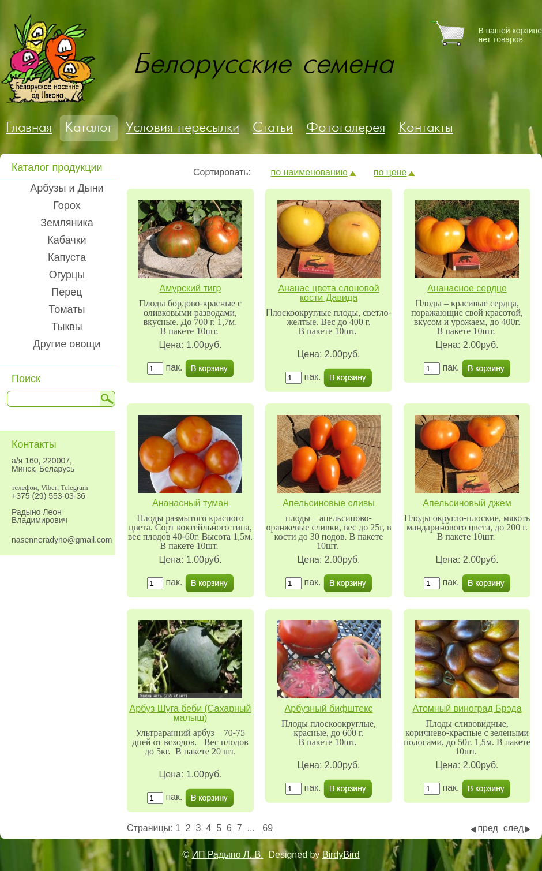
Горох (66, 205)
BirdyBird (341, 854)
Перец (66, 292)
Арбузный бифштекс (329, 708)
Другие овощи (67, 344)
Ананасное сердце (467, 288)
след (513, 828)
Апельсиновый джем (467, 503)
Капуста (67, 257)
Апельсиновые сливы (329, 503)
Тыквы (66, 326)
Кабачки (66, 240)
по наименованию (308, 172)
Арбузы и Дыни (66, 188)
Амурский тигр (190, 288)
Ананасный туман (190, 503)
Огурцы (67, 275)
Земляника (66, 223)
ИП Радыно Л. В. (228, 854)
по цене (390, 172)
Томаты (67, 309)
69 (267, 828)
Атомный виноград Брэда (466, 708)
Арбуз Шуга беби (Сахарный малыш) (190, 713)
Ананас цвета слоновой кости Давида (328, 292)
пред (487, 828)
